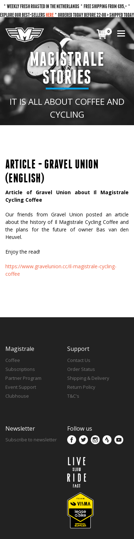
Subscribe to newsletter (31, 439)
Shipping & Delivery (88, 378)
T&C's (73, 396)
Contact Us (78, 360)
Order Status (81, 369)
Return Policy (81, 387)
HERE (50, 15)
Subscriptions (20, 369)
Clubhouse (17, 396)
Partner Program (23, 378)
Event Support (20, 387)
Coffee (12, 360)
